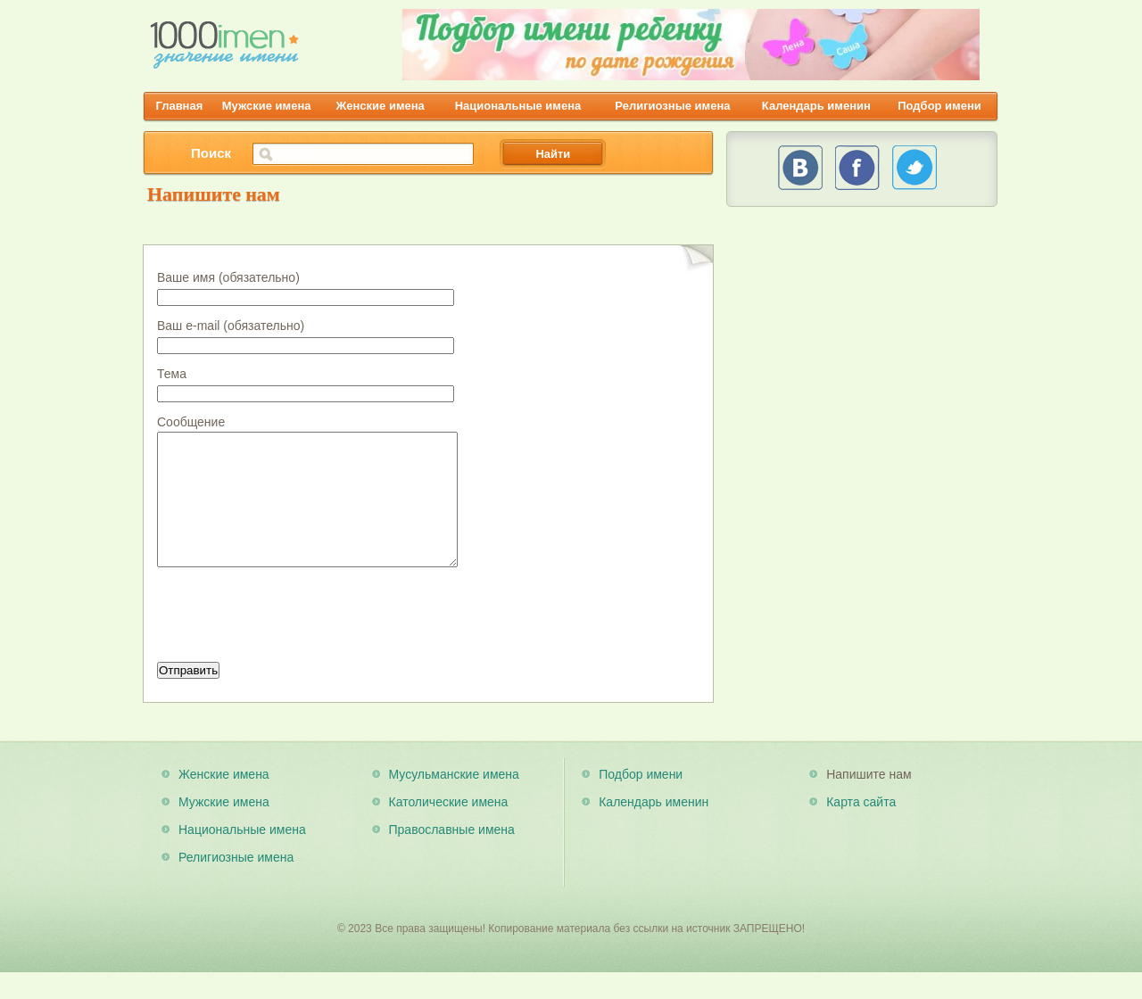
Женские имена (380, 105)
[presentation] (292, 643)
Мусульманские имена (454, 801)
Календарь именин (816, 105)
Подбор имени (939, 105)
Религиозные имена (672, 105)
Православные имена (452, 856)
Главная (179, 105)
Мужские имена (266, 105)
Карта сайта (861, 828)
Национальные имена (518, 105)
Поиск (211, 153)
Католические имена (449, 828)
